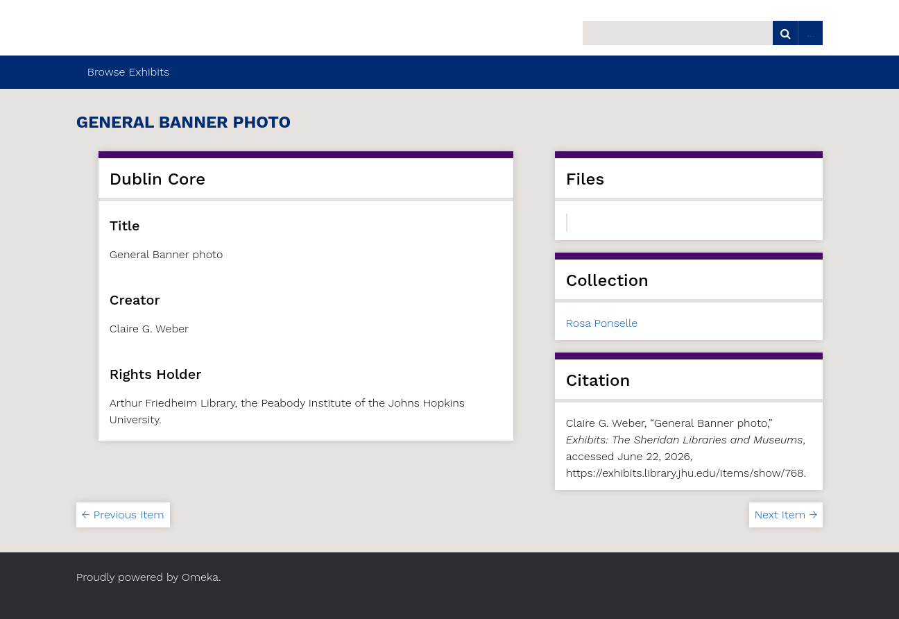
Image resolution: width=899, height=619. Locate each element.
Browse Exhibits (128, 71)
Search (785, 33)
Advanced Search (810, 33)
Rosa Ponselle (601, 323)
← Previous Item (123, 514)
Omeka (200, 577)
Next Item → (786, 514)
